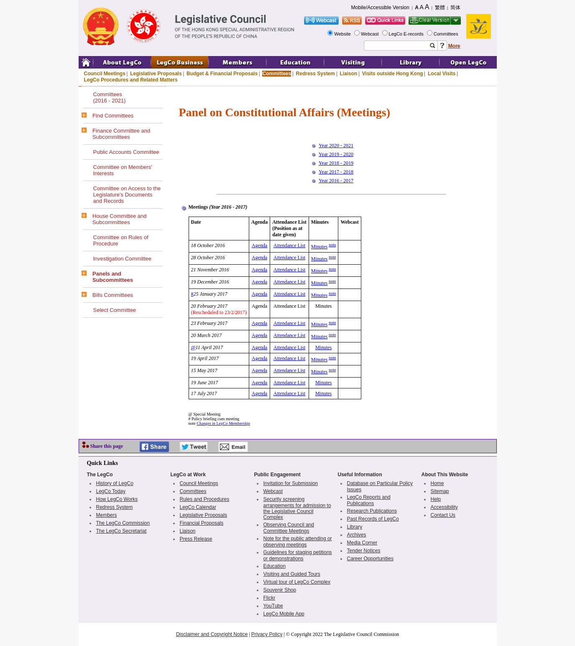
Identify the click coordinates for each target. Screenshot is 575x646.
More (454, 46)
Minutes (319, 247)
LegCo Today (111, 491)
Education (274, 566)
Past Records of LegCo (373, 519)
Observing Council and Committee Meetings (288, 528)
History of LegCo (114, 483)
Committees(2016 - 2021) (109, 97)
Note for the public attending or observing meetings (297, 542)
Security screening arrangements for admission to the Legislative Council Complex (297, 508)
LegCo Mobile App (283, 614)
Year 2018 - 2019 (336, 163)
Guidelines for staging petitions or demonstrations (297, 555)
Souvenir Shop (279, 590)
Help (436, 499)
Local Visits (441, 74)
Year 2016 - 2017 (336, 181)
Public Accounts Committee (126, 152)
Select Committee (114, 310)
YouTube (273, 606)
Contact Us (443, 515)
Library (355, 527)
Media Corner (362, 543)
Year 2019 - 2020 (336, 154)
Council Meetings (104, 74)
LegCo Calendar (198, 507)
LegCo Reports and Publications (369, 500)
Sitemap (440, 491)
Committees (447, 33)
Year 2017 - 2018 (336, 172)
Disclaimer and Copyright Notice (212, 634)
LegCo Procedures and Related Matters (131, 80)
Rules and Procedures (205, 499)
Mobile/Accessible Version (380, 7)
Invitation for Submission (290, 483)
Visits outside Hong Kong (392, 74)
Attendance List (289, 245)
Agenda (259, 245)
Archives (356, 535)
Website (343, 33)
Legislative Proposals (155, 74)
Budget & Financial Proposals (222, 74)
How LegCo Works (117, 499)
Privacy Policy (267, 634)
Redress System (315, 74)
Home (437, 483)
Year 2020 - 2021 (336, 145)
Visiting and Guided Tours (291, 574)
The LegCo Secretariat (121, 531)
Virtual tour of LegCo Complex (297, 582)
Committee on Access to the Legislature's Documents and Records (127, 194)
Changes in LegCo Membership (223, 423)
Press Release (196, 539)
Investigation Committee (122, 258)
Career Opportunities (370, 559)
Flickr (269, 598)
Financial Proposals (202, 523)
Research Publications (372, 511)
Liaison (348, 74)
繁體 (440, 7)
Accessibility (444, 507)
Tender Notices (364, 551)
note (332, 245)
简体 (455, 7)
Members (106, 515)
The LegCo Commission (123, 523)
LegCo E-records (407, 33)
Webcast (370, 33)
